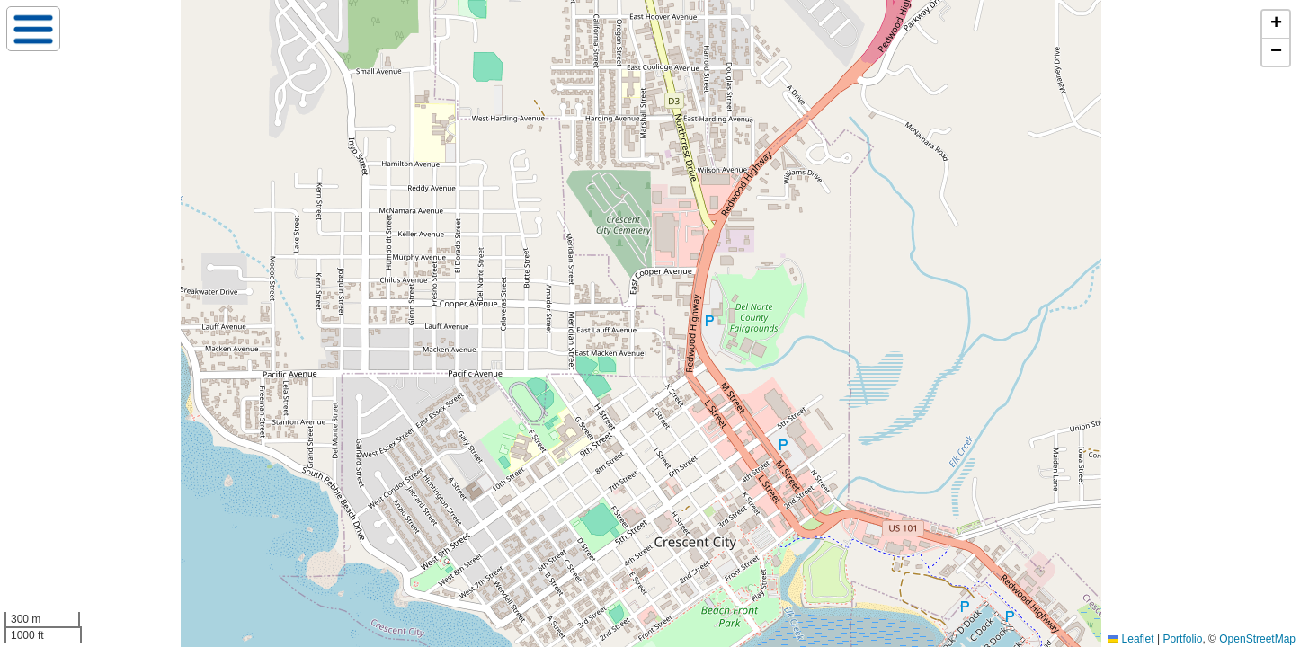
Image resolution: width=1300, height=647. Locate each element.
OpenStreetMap (1257, 639)
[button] (1275, 25)
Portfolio (1182, 639)
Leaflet (1130, 639)
